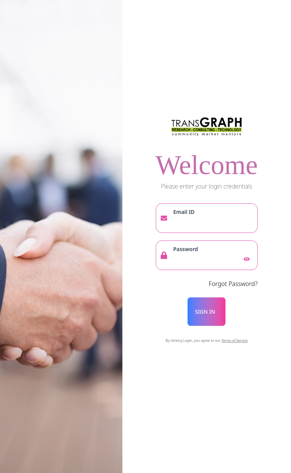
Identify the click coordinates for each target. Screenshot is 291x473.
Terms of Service (235, 340)
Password (185, 249)
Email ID (183, 211)
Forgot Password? (233, 284)
